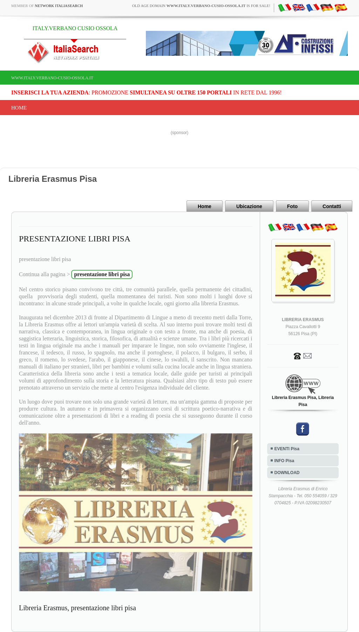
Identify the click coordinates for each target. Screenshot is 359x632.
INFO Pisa (284, 460)
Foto (292, 206)
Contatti (332, 206)
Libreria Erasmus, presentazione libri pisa (77, 608)
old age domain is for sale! (201, 6)
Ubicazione (249, 206)
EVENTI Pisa (287, 448)
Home (19, 108)
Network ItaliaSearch (59, 6)
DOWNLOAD (287, 472)
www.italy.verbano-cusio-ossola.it (52, 77)
